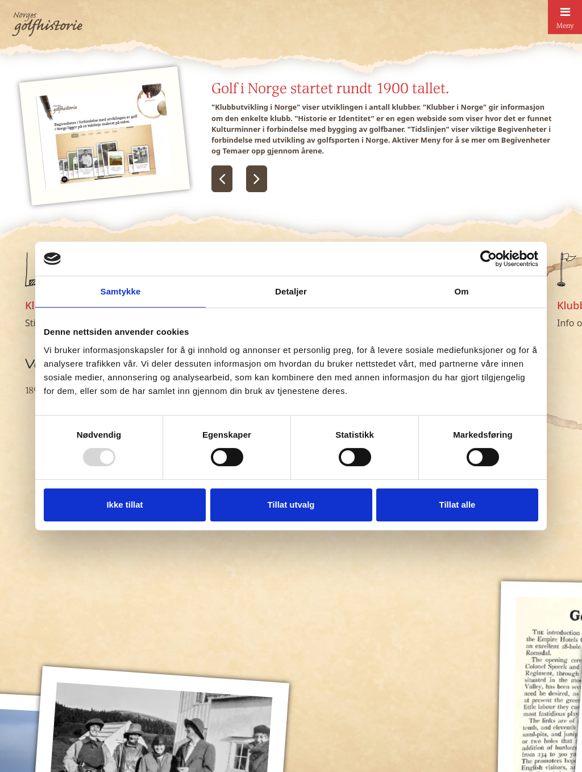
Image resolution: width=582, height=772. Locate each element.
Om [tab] (461, 291)
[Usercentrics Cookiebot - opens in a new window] (488, 258)
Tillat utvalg (290, 504)
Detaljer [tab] (291, 291)
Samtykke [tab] (121, 291)
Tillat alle (457, 504)
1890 (34, 390)
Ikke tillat (124, 504)
